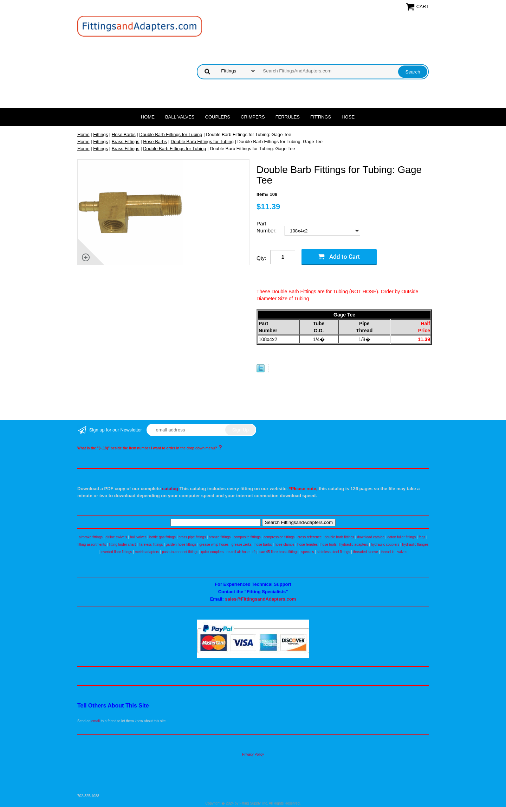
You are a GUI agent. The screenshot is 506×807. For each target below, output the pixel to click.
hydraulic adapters (353, 544)
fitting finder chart (122, 544)
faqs (422, 537)
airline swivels (116, 537)
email (95, 721)
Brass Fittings (126, 141)
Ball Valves (180, 117)
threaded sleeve (365, 552)
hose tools (328, 544)
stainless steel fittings (333, 552)
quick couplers (212, 552)
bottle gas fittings (162, 537)
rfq (254, 552)
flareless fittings (151, 544)
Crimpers (253, 117)
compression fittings (279, 537)
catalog (170, 488)
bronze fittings (220, 537)
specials (307, 552)
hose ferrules (307, 544)
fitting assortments (92, 544)
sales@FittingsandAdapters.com (260, 599)
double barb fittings (340, 537)
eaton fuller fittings (401, 537)
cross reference (309, 537)
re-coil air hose (238, 552)
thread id (388, 552)
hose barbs (263, 544)
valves (402, 552)
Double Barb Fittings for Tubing (170, 134)
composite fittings (246, 537)
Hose (348, 117)
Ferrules (287, 117)
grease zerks (242, 544)
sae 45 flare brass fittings (278, 552)
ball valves (138, 537)
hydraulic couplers (385, 544)
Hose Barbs (124, 134)
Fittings (320, 117)
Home (148, 117)
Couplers (218, 117)
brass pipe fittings (192, 537)
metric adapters (147, 552)
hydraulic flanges (415, 544)
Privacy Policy (253, 754)
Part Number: (267, 226)
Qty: (261, 258)
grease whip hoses (213, 544)
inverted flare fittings (116, 552)
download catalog (370, 537)
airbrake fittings (91, 537)
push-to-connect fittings (180, 552)
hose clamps (284, 544)
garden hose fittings (181, 544)
